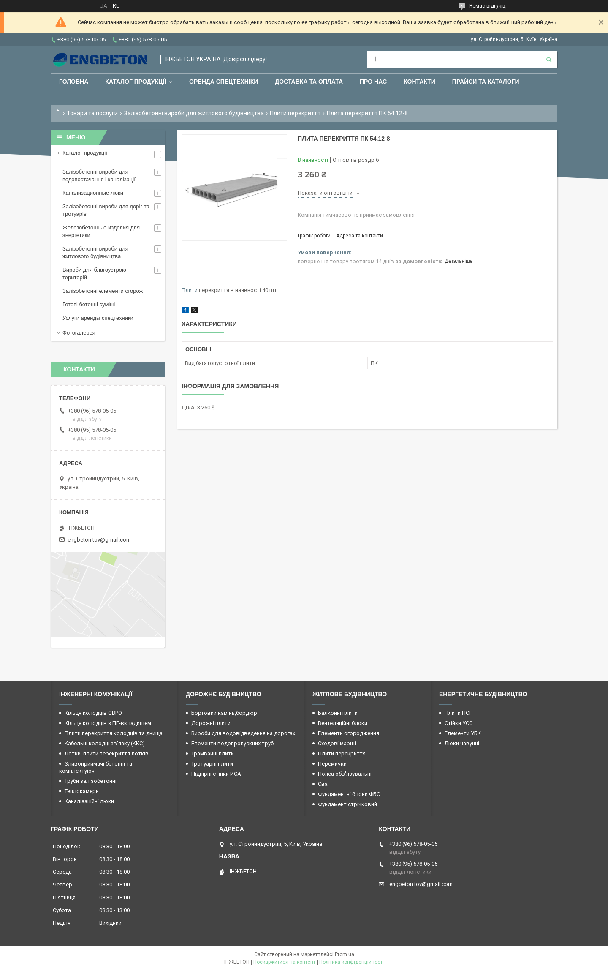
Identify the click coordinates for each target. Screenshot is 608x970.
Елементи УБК (463, 733)
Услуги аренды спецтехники (97, 318)
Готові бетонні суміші (89, 304)
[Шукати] (548, 59)
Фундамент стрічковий (347, 804)
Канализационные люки (92, 193)
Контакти (419, 81)
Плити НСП (459, 713)
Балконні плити (338, 713)
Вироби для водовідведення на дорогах (243, 733)
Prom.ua (344, 954)
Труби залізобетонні (91, 781)
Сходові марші (337, 743)
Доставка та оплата (309, 81)
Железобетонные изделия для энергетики (101, 231)
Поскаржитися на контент (284, 962)
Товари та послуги (92, 113)
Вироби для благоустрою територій (94, 274)
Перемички (332, 763)
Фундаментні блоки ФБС (349, 794)
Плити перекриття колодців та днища (114, 733)
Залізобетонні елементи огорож (102, 291)
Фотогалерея (78, 333)
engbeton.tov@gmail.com (99, 540)
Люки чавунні (462, 743)
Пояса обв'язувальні (345, 774)
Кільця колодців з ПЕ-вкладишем (108, 723)
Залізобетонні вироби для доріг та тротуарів (105, 210)
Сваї (323, 784)
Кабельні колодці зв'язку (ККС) (105, 743)
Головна (73, 81)
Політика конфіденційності (351, 962)
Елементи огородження (348, 733)
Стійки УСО (459, 723)
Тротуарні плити (212, 763)
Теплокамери (82, 791)
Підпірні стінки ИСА (216, 774)
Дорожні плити (211, 723)
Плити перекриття (295, 113)
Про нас (373, 81)
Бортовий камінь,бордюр (224, 713)
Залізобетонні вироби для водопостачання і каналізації (99, 176)
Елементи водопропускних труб (232, 743)
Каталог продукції (135, 81)
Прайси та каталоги (485, 81)
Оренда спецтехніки (223, 81)
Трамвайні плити (212, 753)
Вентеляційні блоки (342, 723)
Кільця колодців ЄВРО (93, 713)
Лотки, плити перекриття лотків (107, 753)
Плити (190, 290)
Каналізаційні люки (89, 801)
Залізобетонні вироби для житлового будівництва (194, 113)
